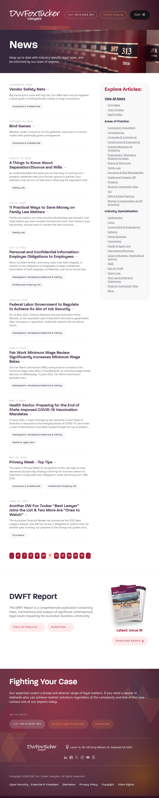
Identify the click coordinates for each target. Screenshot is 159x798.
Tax (110, 191)
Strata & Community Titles (123, 186)
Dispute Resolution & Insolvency (120, 148)
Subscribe (102, 724)
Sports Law (114, 273)
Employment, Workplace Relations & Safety (122, 156)
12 (56, 555)
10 (43, 555)
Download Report (129, 640)
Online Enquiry (114, 15)
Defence (112, 232)
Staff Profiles (115, 114)
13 (62, 555)
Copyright (108, 785)
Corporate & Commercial (122, 137)
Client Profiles (116, 110)
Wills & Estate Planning (121, 196)
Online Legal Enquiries (68, 724)
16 (82, 555)
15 (75, 555)
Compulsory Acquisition (121, 128)
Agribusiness (115, 217)
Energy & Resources (119, 163)
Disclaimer (69, 785)
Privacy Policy (89, 785)
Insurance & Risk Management (125, 172)
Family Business (117, 236)
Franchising (114, 241)
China (111, 222)
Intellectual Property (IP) (122, 177)
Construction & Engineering (124, 142)
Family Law (114, 168)
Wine (111, 291)
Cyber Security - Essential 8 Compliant (34, 785)
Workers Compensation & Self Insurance (125, 202)
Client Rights (126, 785)
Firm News (114, 105)
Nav (138, 15)
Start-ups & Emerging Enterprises (120, 279)
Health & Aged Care (119, 246)
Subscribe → (60, 627)
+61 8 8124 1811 (81, 15)
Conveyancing (116, 132)
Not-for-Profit (115, 268)
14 (69, 555)
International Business (121, 251)
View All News (115, 98)
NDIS (111, 263)
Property (113, 182)
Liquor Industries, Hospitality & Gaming (126, 257)
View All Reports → (27, 627)
